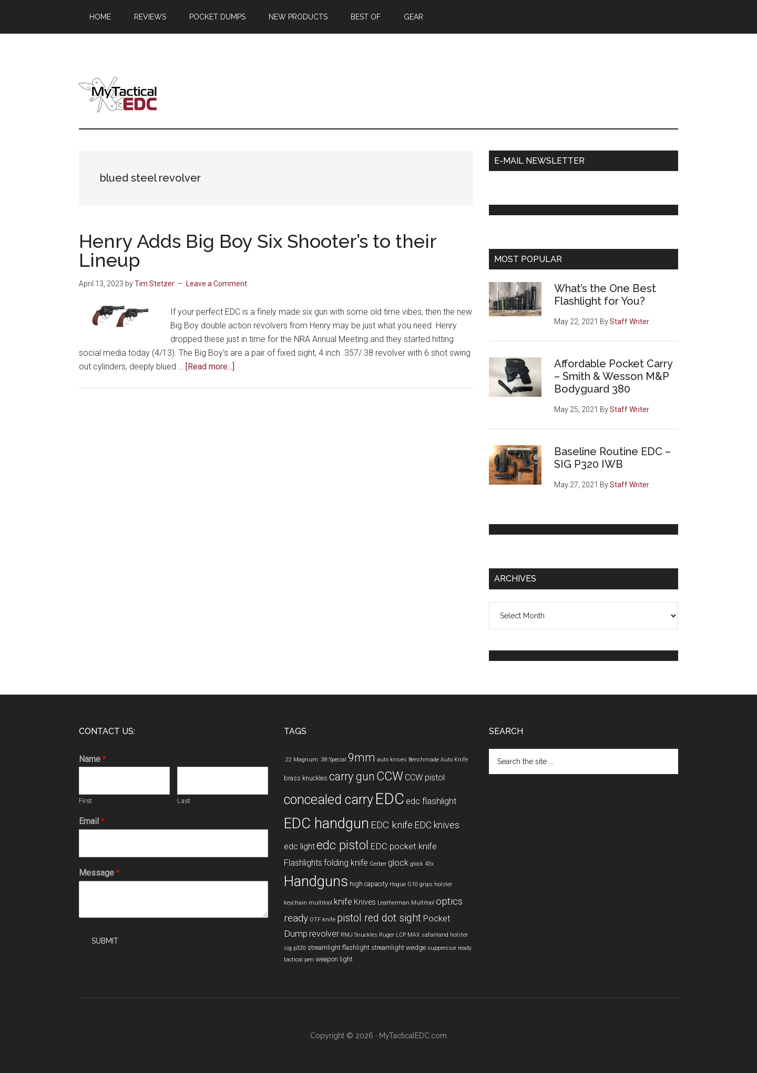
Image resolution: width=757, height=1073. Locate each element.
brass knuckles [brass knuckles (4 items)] (306, 778)
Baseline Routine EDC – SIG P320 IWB (612, 457)
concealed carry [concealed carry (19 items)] (328, 799)
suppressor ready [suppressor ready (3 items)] (449, 948)
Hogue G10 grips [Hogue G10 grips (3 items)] (411, 884)
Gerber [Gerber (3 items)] (378, 863)
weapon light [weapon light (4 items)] (334, 959)
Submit (104, 941)
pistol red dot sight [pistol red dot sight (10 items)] (379, 918)
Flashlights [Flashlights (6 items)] (303, 863)
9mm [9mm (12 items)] (361, 757)
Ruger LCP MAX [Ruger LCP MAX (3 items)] (399, 934)
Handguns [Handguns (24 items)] (316, 881)
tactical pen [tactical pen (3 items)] (299, 959)
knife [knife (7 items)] (343, 901)
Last (183, 801)
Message (99, 873)
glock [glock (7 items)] (398, 862)
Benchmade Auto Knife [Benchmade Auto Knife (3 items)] (438, 759)
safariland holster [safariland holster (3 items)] (445, 934)
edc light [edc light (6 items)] (299, 846)
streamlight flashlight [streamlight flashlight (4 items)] (339, 947)
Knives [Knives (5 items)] (365, 902)
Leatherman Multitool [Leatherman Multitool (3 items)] (405, 902)
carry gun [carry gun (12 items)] (352, 776)
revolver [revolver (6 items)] (324, 934)
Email (92, 821)
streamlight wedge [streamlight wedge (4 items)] (398, 947)
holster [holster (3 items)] (443, 884)
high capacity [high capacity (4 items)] (369, 884)
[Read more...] (210, 367)
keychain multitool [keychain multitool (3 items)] (308, 902)
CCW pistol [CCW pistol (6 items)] (425, 778)
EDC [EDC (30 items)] (389, 799)
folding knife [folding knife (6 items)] (346, 863)
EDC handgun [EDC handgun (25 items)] (326, 823)
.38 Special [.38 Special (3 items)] (333, 759)
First (85, 801)
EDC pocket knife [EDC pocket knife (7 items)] (403, 846)
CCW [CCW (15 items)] (389, 776)
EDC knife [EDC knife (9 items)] (392, 825)
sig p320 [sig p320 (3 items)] (295, 948)
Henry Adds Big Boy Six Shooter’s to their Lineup (257, 250)
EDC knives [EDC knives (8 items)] (436, 824)
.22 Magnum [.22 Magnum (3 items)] (301, 759)
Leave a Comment (216, 283)
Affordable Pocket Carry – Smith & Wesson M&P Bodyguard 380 (613, 376)
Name (92, 759)
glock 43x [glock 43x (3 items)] (422, 863)
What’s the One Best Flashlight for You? (605, 294)
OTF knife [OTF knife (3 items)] (322, 919)
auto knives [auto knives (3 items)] (392, 759)
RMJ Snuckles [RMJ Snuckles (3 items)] (359, 934)
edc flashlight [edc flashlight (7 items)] (431, 801)
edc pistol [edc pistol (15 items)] (342, 845)
